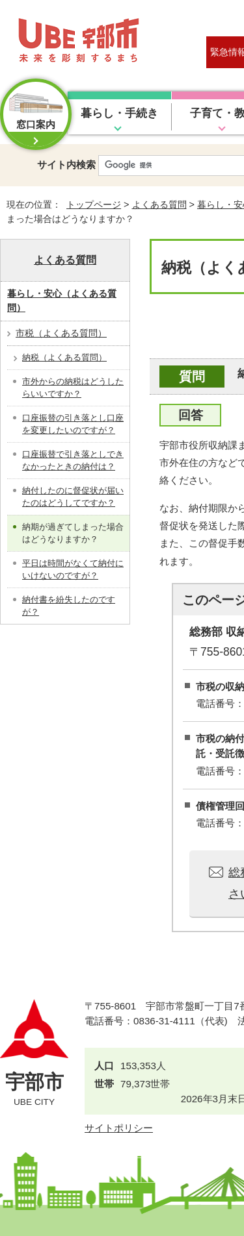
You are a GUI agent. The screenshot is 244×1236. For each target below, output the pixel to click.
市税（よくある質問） (61, 333)
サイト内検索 (66, 164)
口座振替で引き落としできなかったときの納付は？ (73, 460)
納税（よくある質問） (64, 357)
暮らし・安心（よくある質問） (61, 300)
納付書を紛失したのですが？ (68, 606)
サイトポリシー (119, 1127)
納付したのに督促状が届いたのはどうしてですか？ (73, 497)
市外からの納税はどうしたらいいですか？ (73, 388)
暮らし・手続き (119, 113)
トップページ (93, 204)
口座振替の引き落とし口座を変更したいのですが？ (73, 424)
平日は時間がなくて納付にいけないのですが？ (73, 569)
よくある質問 (159, 204)
